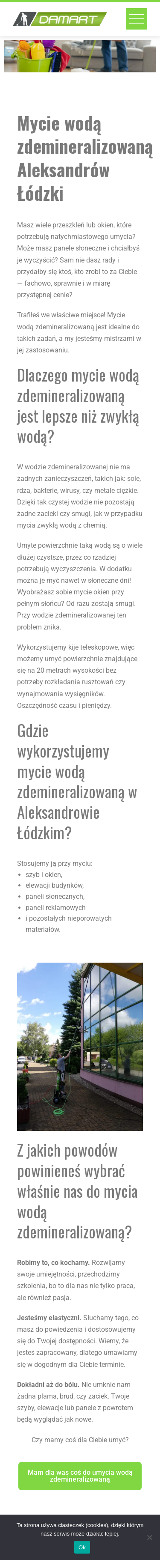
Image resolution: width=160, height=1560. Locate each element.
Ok (82, 1547)
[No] (149, 1537)
